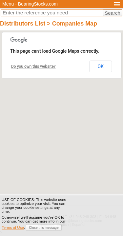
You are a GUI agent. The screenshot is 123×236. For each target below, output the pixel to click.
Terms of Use (13, 227)
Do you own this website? (33, 66)
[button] (61, 106)
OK (101, 66)
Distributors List (22, 23)
